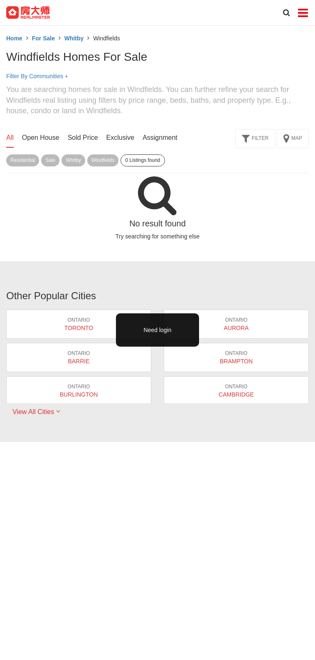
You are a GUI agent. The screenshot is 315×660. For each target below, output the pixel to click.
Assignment (160, 137)
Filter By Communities (37, 76)
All (10, 137)
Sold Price (83, 137)
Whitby (74, 38)
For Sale (43, 38)
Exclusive (120, 137)
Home (14, 38)
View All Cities (36, 411)
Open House (40, 137)
